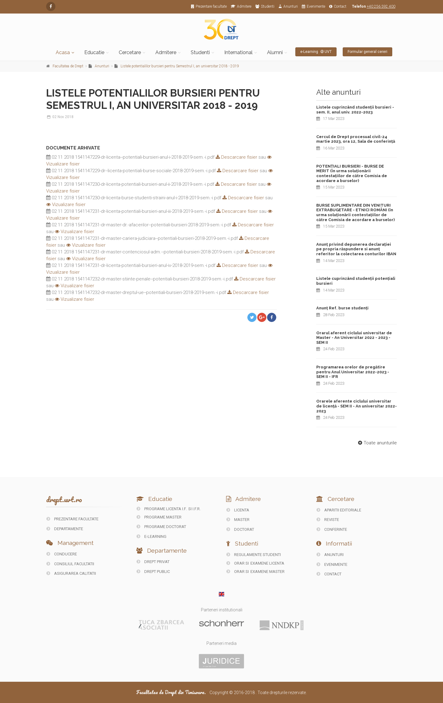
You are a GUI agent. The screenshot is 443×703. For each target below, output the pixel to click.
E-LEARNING (151, 536)
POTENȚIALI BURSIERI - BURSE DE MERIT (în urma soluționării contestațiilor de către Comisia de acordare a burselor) (351, 173)
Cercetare (130, 52)
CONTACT (329, 574)
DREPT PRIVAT (153, 561)
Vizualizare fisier (66, 204)
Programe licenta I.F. (162, 508)
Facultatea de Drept (68, 66)
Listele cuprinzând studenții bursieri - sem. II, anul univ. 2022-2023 (355, 109)
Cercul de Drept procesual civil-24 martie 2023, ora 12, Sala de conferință (355, 139)
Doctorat (240, 529)
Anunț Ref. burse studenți (342, 308)
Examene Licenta (267, 563)
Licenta (237, 510)
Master (237, 519)
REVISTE (328, 519)
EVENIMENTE (332, 564)
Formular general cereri (367, 52)
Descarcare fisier (235, 157)
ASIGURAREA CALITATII (71, 573)
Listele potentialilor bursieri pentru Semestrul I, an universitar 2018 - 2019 (180, 66)
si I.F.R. (194, 508)
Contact (337, 6)
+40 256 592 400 (381, 6)
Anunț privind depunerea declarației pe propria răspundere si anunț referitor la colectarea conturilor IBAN (356, 249)
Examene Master (267, 571)
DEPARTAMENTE (64, 528)
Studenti (264, 6)
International (238, 52)
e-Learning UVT (316, 52)
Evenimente (313, 6)
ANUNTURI (330, 554)
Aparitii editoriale (339, 510)
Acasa (63, 52)
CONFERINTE (332, 529)
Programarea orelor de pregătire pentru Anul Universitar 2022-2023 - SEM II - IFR (352, 372)
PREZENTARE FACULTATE (72, 519)
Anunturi (288, 6)
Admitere (241, 6)
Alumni (275, 52)
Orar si (238, 563)
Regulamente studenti (253, 554)
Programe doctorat (161, 526)
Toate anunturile (377, 443)
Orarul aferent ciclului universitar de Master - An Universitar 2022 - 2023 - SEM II (354, 338)
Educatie (94, 52)
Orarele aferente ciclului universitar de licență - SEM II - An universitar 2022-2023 (356, 406)
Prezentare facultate (209, 6)
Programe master (159, 517)
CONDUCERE (61, 554)
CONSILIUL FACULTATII (70, 564)
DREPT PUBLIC (153, 571)
